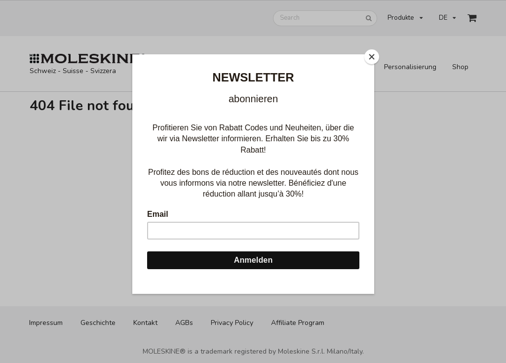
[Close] (371, 56)
